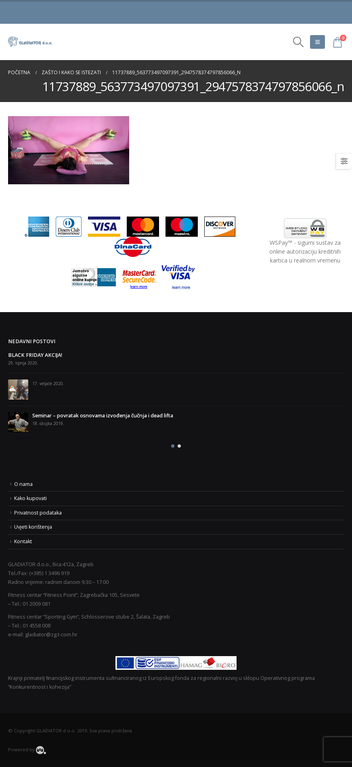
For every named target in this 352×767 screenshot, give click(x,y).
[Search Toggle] (298, 42)
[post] (18, 389)
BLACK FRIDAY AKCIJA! (35, 355)
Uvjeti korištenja (33, 526)
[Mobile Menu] (317, 42)
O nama (23, 484)
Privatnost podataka (38, 512)
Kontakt (23, 541)
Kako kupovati (30, 498)
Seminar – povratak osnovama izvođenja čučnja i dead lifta (102, 415)
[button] (173, 446)
